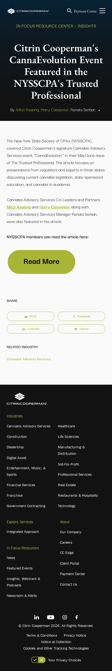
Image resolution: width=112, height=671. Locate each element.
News (11, 557)
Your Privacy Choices (64, 660)
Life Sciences (68, 436)
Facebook (81, 315)
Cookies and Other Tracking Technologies (56, 648)
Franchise (15, 495)
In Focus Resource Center (44, 25)
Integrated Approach (23, 531)
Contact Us (68, 584)
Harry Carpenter (54, 206)
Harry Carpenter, (55, 109)
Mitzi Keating (19, 206)
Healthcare (66, 426)
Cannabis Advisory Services (29, 358)
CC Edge (66, 552)
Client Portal (69, 563)
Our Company (70, 532)
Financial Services (21, 485)
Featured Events (20, 568)
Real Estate (67, 485)
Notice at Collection (56, 642)
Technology (67, 506)
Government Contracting (26, 506)
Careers (66, 542)
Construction (17, 436)
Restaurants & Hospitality (78, 495)
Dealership (15, 447)
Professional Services (75, 474)
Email (30, 315)
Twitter (81, 328)
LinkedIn (30, 328)
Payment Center (85, 11)
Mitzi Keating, (28, 109)
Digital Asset (16, 458)
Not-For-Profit (68, 464)
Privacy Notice (75, 635)
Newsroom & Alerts (22, 595)
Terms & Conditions (41, 635)
